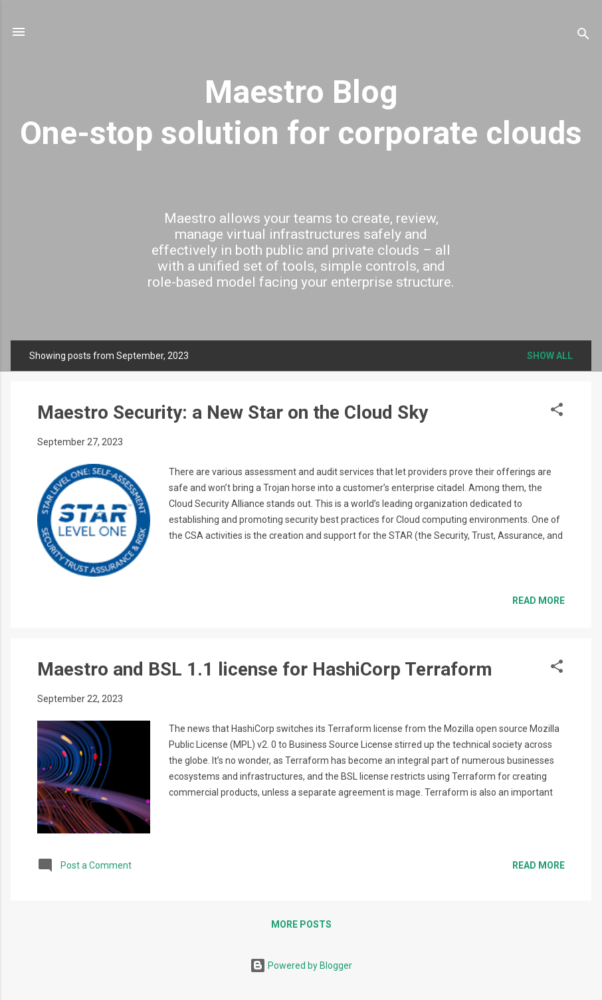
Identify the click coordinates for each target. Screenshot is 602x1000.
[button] (557, 411)
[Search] (583, 36)
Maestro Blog (301, 92)
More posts (301, 924)
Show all (550, 355)
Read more (538, 600)
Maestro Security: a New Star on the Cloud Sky (232, 412)
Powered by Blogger (301, 965)
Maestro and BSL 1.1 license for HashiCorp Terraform (264, 669)
